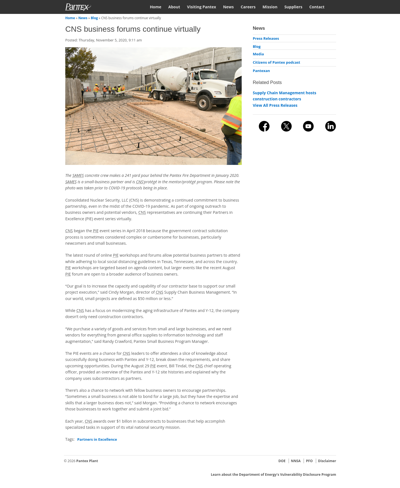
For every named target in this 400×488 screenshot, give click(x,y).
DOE (282, 461)
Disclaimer (327, 461)
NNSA (296, 461)
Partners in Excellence (97, 439)
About (174, 6)
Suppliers (293, 6)
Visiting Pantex (201, 6)
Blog (94, 18)
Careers (248, 6)
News (228, 6)
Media (258, 53)
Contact (316, 6)
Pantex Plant (87, 461)
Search (333, 6)
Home (155, 6)
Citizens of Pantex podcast (276, 62)
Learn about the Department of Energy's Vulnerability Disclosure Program (273, 474)
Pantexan (261, 70)
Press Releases (266, 38)
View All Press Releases (275, 105)
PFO (309, 461)
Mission (270, 6)
